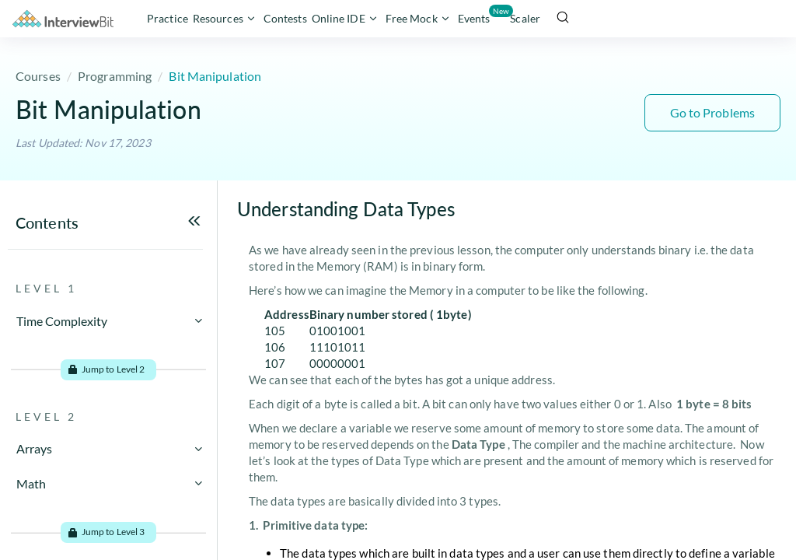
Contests (285, 18)
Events (475, 15)
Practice (167, 18)
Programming (115, 75)
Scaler (525, 18)
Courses (38, 75)
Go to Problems (712, 112)
